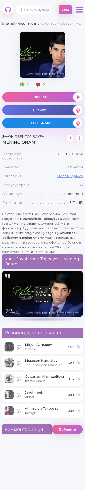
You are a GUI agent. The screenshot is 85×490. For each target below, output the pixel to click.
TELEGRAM (56, 123)
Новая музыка (70, 176)
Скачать (58, 110)
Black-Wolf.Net (8, 9)
